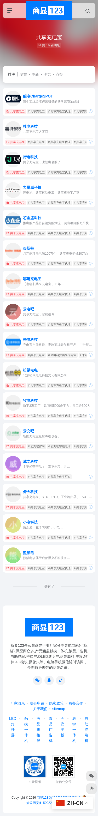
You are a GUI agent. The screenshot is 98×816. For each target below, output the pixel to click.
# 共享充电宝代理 (59, 111)
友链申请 (37, 703)
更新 (35, 74)
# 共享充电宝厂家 (59, 476)
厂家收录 (17, 703)
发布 (23, 74)
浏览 (47, 74)
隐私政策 (56, 703)
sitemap (58, 709)
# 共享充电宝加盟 (85, 111)
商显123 (42, 797)
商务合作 (75, 703)
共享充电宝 (15, 111)
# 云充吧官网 (36, 446)
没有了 (49, 586)
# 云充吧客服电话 (59, 446)
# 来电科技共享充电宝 (62, 355)
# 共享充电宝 (36, 111)
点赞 (59, 74)
